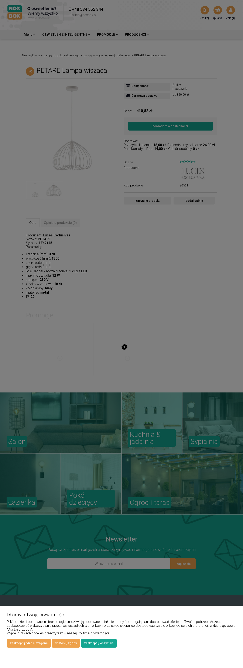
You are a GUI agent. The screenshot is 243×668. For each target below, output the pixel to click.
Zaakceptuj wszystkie (98, 643)
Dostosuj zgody (66, 643)
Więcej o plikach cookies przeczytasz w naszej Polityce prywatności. (58, 633)
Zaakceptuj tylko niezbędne (29, 643)
